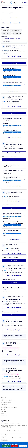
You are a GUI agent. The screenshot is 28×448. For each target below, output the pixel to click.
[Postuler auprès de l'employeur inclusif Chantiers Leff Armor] (14, 63)
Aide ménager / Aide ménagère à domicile (11, 178)
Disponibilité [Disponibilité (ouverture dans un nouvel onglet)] (3, 409)
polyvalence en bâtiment (9, 75)
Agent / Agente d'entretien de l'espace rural (12, 288)
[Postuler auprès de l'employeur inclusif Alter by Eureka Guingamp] (14, 113)
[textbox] (13, 41)
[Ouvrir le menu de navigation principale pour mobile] (24, 2)
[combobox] (15, 13)
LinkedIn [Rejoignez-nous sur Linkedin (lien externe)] (3, 413)
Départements (5, 33)
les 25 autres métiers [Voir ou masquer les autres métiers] (14, 138)
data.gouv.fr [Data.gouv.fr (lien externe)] (11, 430)
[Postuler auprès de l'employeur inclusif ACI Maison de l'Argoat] (14, 315)
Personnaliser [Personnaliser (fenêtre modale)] (23, 446)
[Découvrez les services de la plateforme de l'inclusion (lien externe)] (6, 421)
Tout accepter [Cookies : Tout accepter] (6, 446)
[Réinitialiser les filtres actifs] (17, 33)
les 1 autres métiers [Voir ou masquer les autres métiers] (14, 91)
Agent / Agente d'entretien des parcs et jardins (13, 171)
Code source (3, 436)
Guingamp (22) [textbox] (9, 13)
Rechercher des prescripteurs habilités (8, 400)
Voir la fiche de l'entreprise (14, 56)
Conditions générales (5, 440)
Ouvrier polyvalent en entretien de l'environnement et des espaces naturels (13, 222)
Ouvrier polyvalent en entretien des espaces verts (12, 231)
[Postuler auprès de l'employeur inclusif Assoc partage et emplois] (14, 159)
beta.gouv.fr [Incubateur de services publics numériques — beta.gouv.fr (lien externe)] (3, 430)
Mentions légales (4, 439)
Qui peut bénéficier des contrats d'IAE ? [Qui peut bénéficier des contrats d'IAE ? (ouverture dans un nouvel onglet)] (8, 407)
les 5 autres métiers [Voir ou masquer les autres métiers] (14, 186)
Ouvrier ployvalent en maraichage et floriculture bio (12, 214)
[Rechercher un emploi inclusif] (14, 17)
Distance (4, 30)
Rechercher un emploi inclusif (6, 399)
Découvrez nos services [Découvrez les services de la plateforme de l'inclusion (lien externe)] (5, 427)
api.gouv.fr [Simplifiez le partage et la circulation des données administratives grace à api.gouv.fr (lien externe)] (18, 430)
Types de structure (15, 30)
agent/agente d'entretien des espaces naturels (12, 83)
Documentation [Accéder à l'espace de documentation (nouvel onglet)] (4, 406)
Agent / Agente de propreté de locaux (12, 118)
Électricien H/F (6, 123)
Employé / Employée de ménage (11, 165)
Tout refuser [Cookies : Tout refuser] (15, 446)
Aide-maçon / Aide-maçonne (10, 68)
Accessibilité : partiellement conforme (8, 434)
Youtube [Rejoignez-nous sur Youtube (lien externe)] (3, 415)
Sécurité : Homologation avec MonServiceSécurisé (10, 437)
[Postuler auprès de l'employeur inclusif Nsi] (14, 260)
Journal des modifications (5, 402)
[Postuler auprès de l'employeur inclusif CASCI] (14, 208)
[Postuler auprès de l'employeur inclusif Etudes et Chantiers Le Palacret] (14, 282)
